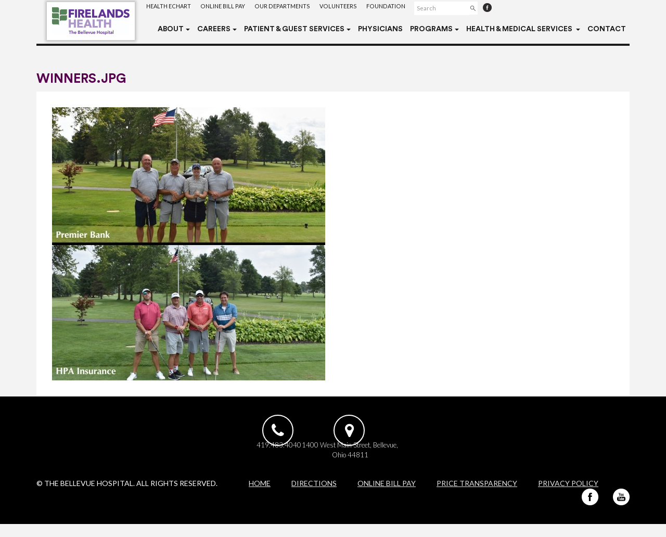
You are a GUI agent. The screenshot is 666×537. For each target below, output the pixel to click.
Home (260, 496)
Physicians (380, 29)
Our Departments (291, 7)
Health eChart (171, 7)
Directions (314, 496)
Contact (606, 29)
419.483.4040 (276, 456)
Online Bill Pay (228, 7)
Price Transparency (477, 496)
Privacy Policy (568, 496)
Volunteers (349, 7)
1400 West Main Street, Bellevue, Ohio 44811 (388, 461)
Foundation (399, 7)
